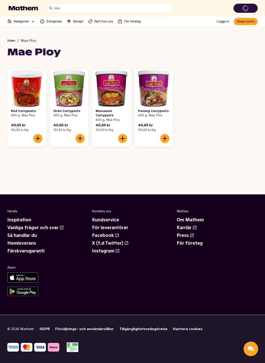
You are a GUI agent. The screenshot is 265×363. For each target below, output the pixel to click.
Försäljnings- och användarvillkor (84, 328)
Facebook (105, 235)
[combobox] (112, 8)
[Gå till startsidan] (23, 8)
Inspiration (19, 220)
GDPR (44, 328)
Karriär (187, 228)
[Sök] (51, 8)
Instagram (106, 251)
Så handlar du (22, 235)
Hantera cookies (187, 328)
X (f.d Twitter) (110, 243)
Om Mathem (190, 220)
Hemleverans (21, 243)
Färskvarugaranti (26, 251)
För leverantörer (110, 228)
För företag (190, 243)
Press (185, 235)
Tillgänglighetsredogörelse (143, 328)
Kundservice (105, 220)
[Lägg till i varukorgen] (37, 138)
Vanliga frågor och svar (35, 228)
